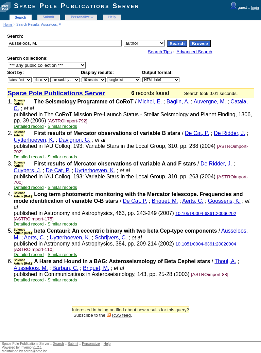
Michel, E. (150, 101)
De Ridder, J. (229, 133)
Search (20, 17)
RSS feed (121, 315)
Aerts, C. (192, 201)
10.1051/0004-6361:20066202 (205, 213)
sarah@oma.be (35, 351)
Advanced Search (194, 51)
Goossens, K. (224, 201)
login (255, 7)
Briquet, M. (165, 201)
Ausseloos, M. (31, 268)
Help (112, 17)
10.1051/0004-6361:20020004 (205, 244)
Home (8, 24)
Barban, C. (65, 268)
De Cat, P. (197, 133)
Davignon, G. (74, 140)
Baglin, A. (178, 101)
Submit (48, 17)
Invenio (26, 347)
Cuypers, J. (27, 170)
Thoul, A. (225, 261)
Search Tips (160, 51)
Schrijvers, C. (111, 237)
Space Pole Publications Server (76, 5)
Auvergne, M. (210, 101)
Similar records (62, 126)
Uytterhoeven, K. (34, 140)
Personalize (80, 17)
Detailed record (29, 126)
